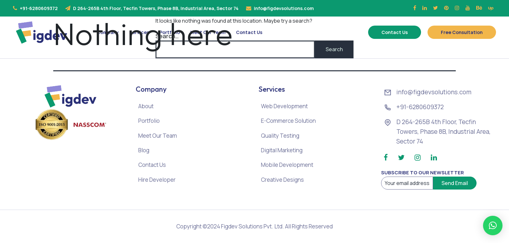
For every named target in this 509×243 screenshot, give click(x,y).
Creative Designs (282, 179)
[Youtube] (468, 8)
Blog (143, 150)
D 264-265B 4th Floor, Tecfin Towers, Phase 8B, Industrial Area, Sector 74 (156, 8)
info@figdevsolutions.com (284, 8)
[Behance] (479, 8)
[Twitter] (435, 8)
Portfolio (149, 120)
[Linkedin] (424, 8)
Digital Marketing (282, 150)
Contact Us (152, 164)
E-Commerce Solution (288, 120)
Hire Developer (157, 179)
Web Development (284, 106)
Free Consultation (462, 32)
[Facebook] (415, 8)
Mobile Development (287, 164)
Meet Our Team (157, 135)
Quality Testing (280, 135)
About (146, 106)
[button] (493, 225)
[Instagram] (457, 8)
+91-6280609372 (39, 8)
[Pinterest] (446, 8)
